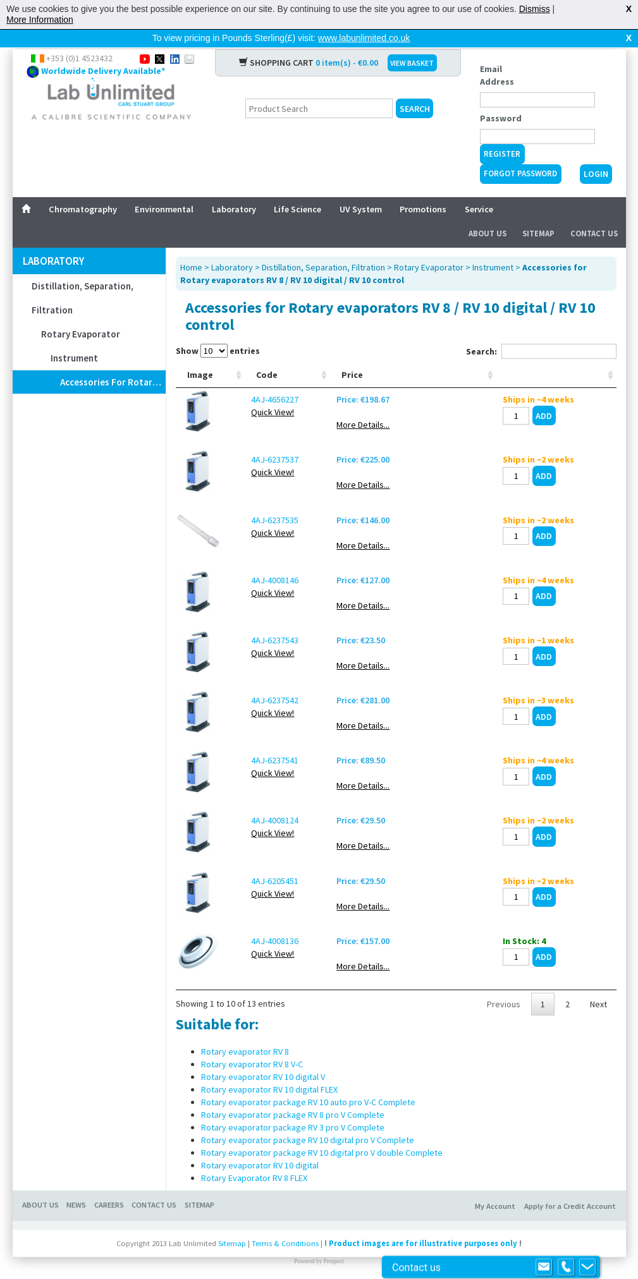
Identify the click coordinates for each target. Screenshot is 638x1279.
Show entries (218, 330)
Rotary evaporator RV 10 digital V (263, 1070)
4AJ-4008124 (254, 812)
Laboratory (234, 189)
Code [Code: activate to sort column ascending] (246, 367)
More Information (39, 20)
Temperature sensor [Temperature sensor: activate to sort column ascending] (374, 361)
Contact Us (594, 213)
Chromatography (83, 189)
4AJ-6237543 (254, 632)
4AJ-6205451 (254, 873)
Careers (109, 1198)
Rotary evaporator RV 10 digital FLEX (269, 1082)
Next (598, 996)
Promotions (423, 189)
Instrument (74, 338)
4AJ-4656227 (254, 391)
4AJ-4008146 (254, 572)
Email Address (497, 55)
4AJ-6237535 (254, 512)
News (76, 1198)
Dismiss (534, 9)
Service (479, 189)
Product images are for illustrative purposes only (423, 1235)
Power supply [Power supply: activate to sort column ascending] (310, 361)
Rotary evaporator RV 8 (245, 1044)
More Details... (447, 417)
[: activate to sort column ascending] (574, 361)
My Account (495, 1199)
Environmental (164, 189)
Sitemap (538, 213)
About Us (487, 213)
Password (501, 98)
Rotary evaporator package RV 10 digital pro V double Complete (322, 1145)
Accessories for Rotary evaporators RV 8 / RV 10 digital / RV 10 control (113, 362)
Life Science (297, 189)
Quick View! (252, 404)
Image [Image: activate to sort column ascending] (200, 367)
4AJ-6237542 (254, 692)
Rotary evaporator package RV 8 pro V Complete (292, 1107)
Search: (541, 331)
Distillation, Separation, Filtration (82, 278)
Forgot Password (520, 153)
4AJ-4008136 (254, 933)
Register (502, 133)
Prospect (334, 1254)
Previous (503, 996)
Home (191, 247)
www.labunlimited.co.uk (364, 38)
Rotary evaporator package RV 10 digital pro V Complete (307, 1133)
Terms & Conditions (285, 1235)
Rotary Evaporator (80, 314)
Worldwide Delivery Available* (103, 50)
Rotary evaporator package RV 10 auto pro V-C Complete (308, 1095)
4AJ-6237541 (254, 752)
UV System (361, 189)
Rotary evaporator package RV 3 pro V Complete (292, 1120)
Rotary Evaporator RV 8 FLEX (254, 1171)
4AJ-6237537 (254, 452)
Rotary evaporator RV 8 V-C (252, 1057)
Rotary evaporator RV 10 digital (260, 1158)
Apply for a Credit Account (570, 1199)
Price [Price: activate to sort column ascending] (437, 367)
